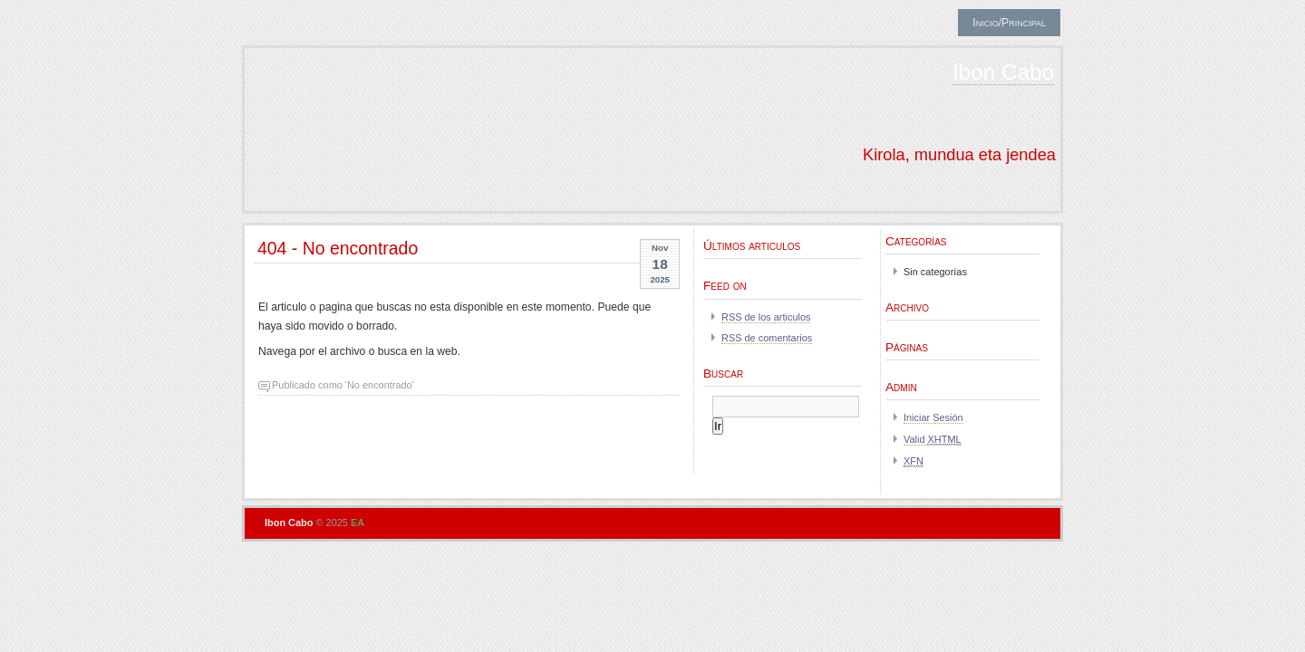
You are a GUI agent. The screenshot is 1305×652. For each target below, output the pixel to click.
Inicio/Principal (1009, 22)
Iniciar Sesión (933, 417)
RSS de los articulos (765, 317)
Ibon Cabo (1003, 72)
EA (357, 522)
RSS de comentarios (766, 337)
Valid (933, 439)
